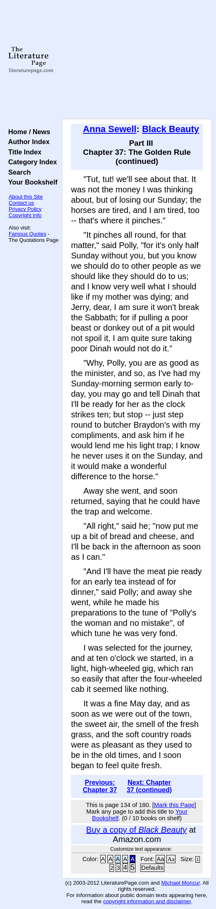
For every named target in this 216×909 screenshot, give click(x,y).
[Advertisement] (136, 60)
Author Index (27, 141)
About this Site (26, 197)
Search (18, 172)
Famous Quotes (27, 234)
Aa (160, 859)
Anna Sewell (110, 129)
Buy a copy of (136, 829)
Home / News (27, 131)
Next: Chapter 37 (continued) (149, 786)
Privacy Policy (25, 209)
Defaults (152, 867)
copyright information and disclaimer (147, 901)
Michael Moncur (180, 883)
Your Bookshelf (31, 182)
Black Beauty (170, 129)
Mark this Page (174, 805)
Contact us (21, 203)
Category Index (31, 162)
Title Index (23, 152)
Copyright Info (25, 215)
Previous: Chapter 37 (100, 786)
